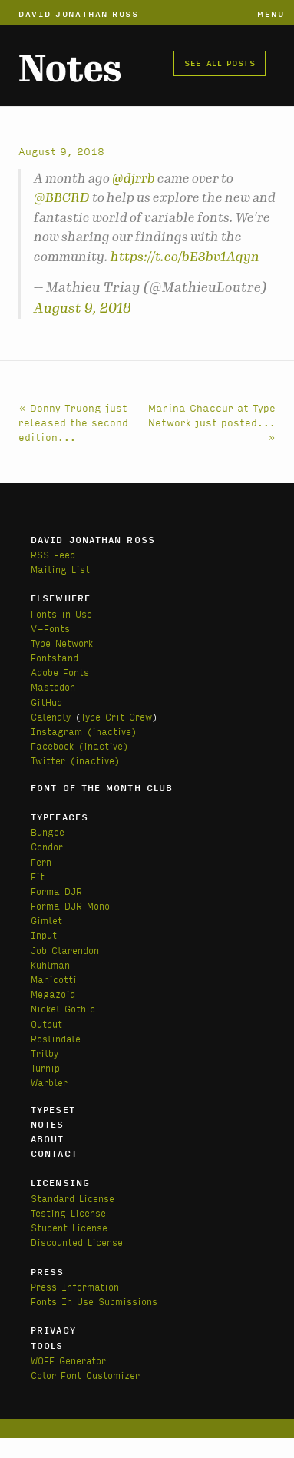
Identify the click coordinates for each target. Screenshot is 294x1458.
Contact (54, 1153)
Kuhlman (50, 964)
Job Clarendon (65, 950)
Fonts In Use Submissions (94, 1301)
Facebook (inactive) (79, 745)
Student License (69, 1227)
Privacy (53, 1329)
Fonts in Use (61, 613)
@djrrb (133, 178)
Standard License (72, 1198)
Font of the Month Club (102, 787)
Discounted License (77, 1242)
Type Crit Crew (116, 716)
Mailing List (60, 569)
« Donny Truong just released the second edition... (73, 421)
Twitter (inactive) (75, 760)
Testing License (68, 1212)
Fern (41, 861)
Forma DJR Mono (70, 905)
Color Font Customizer (85, 1374)
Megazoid (53, 993)
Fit (38, 876)
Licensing (60, 1182)
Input (44, 934)
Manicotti (54, 979)
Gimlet (46, 920)
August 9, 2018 (82, 308)
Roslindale (56, 1038)
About (47, 1138)
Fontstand (54, 657)
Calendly (51, 716)
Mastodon (53, 686)
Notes (69, 68)
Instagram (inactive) (84, 731)
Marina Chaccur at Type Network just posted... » (212, 421)
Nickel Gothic (63, 1008)
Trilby (44, 1053)
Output (46, 1023)
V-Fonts (50, 628)
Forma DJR (56, 890)
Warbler (49, 1082)
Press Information (75, 1286)
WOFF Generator (68, 1360)
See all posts (219, 62)
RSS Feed (53, 554)
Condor (47, 846)
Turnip (45, 1067)
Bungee (47, 831)
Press (47, 1271)
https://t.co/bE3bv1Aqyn (185, 256)
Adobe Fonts (60, 672)
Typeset (53, 1109)
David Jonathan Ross (78, 13)
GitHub (46, 701)
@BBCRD (62, 197)
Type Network (62, 642)
